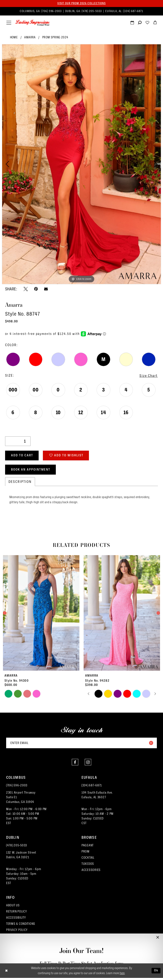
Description (20, 481)
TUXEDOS (88, 864)
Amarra (29, 37)
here (122, 973)
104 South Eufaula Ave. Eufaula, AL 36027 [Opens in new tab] (97, 795)
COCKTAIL (88, 858)
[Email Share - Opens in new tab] (46, 289)
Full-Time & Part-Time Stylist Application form (82, 963)
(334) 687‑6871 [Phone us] (133, 11)
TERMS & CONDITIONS (20, 924)
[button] (8, 22)
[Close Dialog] (6, 970)
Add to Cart (22, 455)
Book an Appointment (31, 470)
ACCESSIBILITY (16, 918)
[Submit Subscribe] (151, 743)
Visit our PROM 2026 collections (81, 3)
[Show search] (139, 23)
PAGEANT (88, 845)
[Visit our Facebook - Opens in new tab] (75, 762)
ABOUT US (13, 905)
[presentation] (41, 613)
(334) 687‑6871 (92, 785)
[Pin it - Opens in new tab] (36, 289)
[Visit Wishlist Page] (147, 23)
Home (14, 37)
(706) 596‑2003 (16, 785)
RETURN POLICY (16, 912)
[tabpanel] (81, 164)
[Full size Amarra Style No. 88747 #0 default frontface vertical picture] (81, 164)
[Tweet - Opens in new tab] (26, 289)
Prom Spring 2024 (55, 37)
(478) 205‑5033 (16, 845)
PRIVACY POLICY (17, 930)
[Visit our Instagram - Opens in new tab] (88, 762)
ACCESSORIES (91, 870)
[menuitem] (81, 11)
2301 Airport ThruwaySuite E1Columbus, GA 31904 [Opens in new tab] (21, 797)
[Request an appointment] (132, 23)
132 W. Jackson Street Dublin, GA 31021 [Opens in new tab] (21, 855)
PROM (86, 852)
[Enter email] (81, 743)
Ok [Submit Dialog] (156, 970)
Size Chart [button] (148, 375)
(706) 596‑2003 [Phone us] (52, 11)
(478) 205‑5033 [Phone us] (92, 11)
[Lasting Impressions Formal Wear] (32, 23)
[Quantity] (18, 441)
